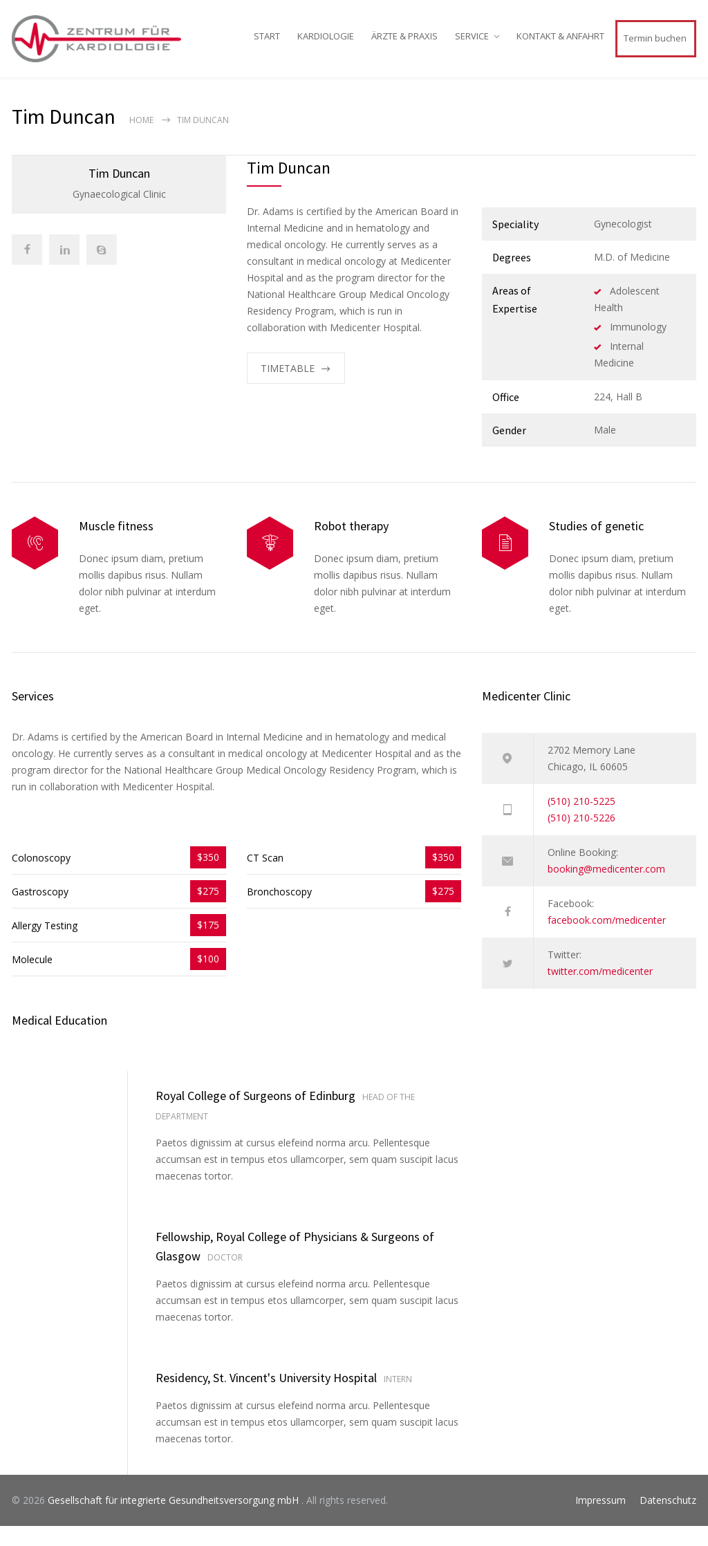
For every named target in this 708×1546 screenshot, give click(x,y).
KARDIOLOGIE (325, 45)
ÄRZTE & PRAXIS (404, 45)
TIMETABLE (288, 388)
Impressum (600, 1520)
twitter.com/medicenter (600, 991)
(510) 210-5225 (581, 821)
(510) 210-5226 (581, 837)
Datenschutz (668, 1520)
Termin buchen (655, 47)
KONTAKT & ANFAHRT (560, 45)
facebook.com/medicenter (607, 940)
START (267, 45)
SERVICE (472, 45)
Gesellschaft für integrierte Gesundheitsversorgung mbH (174, 1520)
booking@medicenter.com (606, 888)
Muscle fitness (116, 546)
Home (141, 140)
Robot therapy (351, 546)
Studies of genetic (596, 546)
